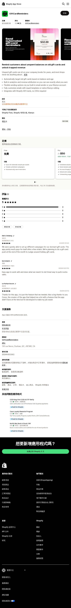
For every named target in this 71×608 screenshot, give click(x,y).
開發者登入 (6, 577)
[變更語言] (16, 570)
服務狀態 (39, 558)
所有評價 (18, 227)
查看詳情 (5, 389)
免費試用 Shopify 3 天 (35, 451)
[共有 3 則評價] (62, 207)
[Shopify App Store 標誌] (11, 4)
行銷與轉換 (6, 502)
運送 (38, 507)
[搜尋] (63, 4)
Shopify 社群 (7, 536)
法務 (38, 554)
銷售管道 (5, 480)
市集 (38, 485)
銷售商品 (5, 489)
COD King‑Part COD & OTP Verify (22, 400)
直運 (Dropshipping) (44, 480)
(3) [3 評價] (20, 23)
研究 (3, 540)
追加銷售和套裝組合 (44, 493)
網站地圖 (5, 595)
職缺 (38, 531)
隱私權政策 (6, 325)
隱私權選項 (6, 601)
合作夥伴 (39, 545)
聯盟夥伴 (39, 549)
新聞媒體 (39, 540)
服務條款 (5, 583)
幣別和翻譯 (40, 511)
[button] (35, 403)
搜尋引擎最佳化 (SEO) (44, 502)
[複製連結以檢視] (14, 236)
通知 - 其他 (6, 129)
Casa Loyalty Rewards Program (21, 411)
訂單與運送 (6, 493)
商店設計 (5, 498)
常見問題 (5, 328)
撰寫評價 (7, 227)
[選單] (68, 4)
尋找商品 (5, 485)
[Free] (34, 182)
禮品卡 (4, 121)
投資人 (38, 536)
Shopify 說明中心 (9, 527)
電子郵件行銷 (41, 498)
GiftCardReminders (32, 23)
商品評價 (39, 489)
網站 (3, 343)
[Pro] (36, 182)
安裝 (64, 13)
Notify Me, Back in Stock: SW (20, 423)
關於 (38, 527)
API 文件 (5, 531)
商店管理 (5, 507)
